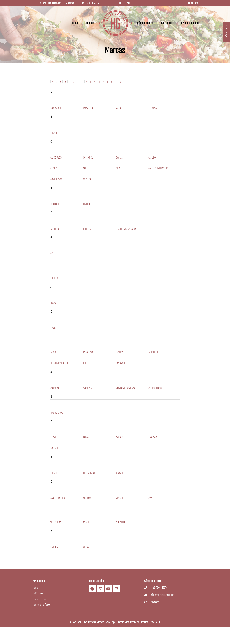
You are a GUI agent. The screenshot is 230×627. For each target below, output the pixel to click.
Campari (119, 157)
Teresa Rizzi (55, 522)
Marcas (90, 23)
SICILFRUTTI (88, 497)
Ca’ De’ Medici (56, 157)
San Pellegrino (57, 497)
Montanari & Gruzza (125, 388)
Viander (54, 547)
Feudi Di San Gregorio (126, 228)
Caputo (53, 168)
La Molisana (88, 352)
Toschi (86, 522)
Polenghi (54, 448)
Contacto (166, 23)
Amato (119, 108)
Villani (86, 547)
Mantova (87, 388)
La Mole (54, 352)
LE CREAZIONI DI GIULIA (60, 363)
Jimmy (53, 303)
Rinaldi (53, 473)
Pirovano (152, 437)
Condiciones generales (128, 622)
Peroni (86, 437)
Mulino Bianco (155, 388)
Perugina (120, 437)
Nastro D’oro (56, 412)
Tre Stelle (120, 522)
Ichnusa (54, 278)
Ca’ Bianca (88, 157)
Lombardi (120, 363)
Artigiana (152, 108)
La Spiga (119, 352)
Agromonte (55, 108)
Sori (150, 497)
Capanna (152, 157)
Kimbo (53, 327)
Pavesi (53, 437)
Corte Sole (88, 179)
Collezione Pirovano (158, 168)
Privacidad (154, 622)
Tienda (74, 23)
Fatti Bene (55, 228)
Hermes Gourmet (189, 23)
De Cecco (54, 204)
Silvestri (120, 497)
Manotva (54, 388)
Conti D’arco (56, 179)
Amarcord (88, 108)
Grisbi (53, 253)
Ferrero (87, 228)
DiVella (86, 204)
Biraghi (54, 132)
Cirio (118, 168)
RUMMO (119, 473)
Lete (85, 363)
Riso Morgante (90, 473)
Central (87, 168)
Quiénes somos (144, 23)
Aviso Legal (111, 622)
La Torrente (154, 352)
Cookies (144, 622)
